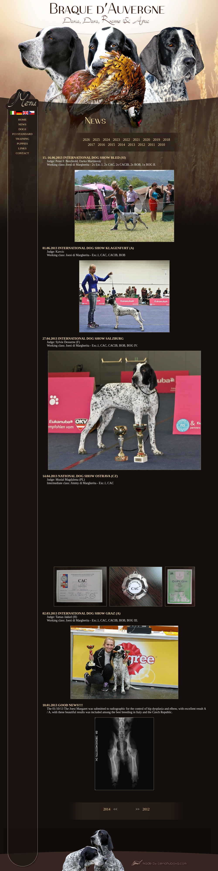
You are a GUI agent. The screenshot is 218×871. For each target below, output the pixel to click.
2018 (166, 139)
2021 (136, 139)
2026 (86, 139)
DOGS (22, 129)
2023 (116, 139)
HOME (22, 119)
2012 (141, 144)
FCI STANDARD (22, 134)
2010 (161, 144)
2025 (96, 139)
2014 (121, 144)
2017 (91, 144)
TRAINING (22, 138)
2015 (111, 144)
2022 (126, 139)
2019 (156, 139)
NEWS (22, 124)
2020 (146, 139)
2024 (106, 139)
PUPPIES (22, 143)
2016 (101, 144)
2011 (151, 144)
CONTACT (22, 153)
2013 (131, 144)
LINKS (22, 148)
